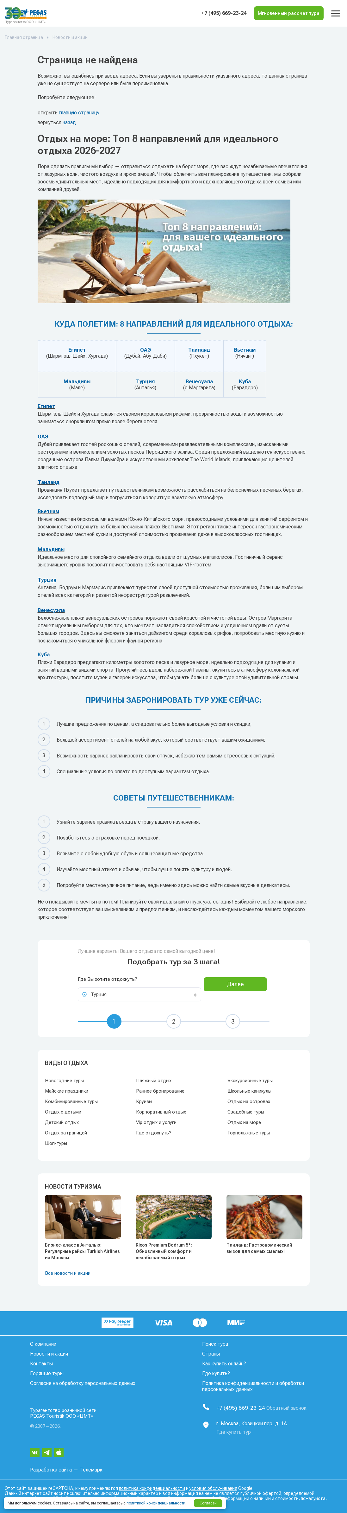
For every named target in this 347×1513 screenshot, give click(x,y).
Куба (245, 382)
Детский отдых (62, 1122)
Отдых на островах (248, 1101)
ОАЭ (145, 350)
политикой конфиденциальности (156, 1503)
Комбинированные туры (71, 1101)
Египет (77, 350)
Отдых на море (244, 1122)
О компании (43, 1344)
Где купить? (216, 1373)
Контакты (41, 1364)
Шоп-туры (56, 1143)
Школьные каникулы (249, 1091)
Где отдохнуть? (153, 1133)
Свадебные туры (245, 1112)
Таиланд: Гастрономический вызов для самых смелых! (259, 1248)
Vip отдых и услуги (156, 1122)
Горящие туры (47, 1373)
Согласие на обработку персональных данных (82, 1383)
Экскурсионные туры (250, 1080)
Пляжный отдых (153, 1080)
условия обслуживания (213, 1486)
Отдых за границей (66, 1133)
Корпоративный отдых (161, 1112)
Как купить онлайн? (224, 1364)
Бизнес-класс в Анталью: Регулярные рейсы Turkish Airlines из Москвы (82, 1251)
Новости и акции (49, 1354)
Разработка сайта (51, 1468)
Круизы (144, 1101)
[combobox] (139, 994)
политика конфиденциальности (152, 1486)
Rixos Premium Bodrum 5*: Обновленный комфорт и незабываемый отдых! (164, 1251)
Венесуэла (199, 382)
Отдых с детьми (63, 1112)
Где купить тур (233, 1430)
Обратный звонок (292, 1407)
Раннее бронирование (160, 1091)
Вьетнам (245, 350)
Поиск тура (215, 1344)
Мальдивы (77, 382)
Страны (211, 1354)
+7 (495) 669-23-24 (211, 13)
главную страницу (79, 113)
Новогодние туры (64, 1080)
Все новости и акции (67, 1273)
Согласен (208, 1503)
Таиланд (199, 350)
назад (69, 122)
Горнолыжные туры (248, 1133)
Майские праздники (66, 1091)
